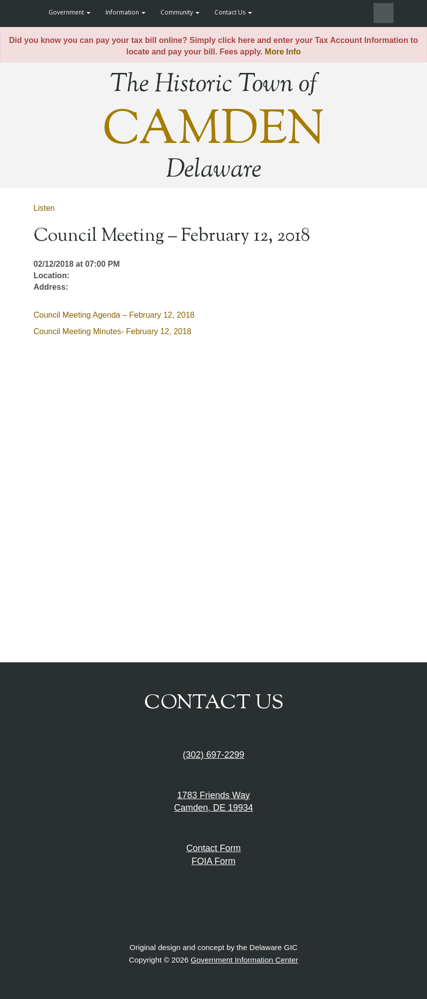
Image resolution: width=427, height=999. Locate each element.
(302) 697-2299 (213, 755)
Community (180, 12)
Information (126, 12)
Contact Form (213, 848)
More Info (283, 51)
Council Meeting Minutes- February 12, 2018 (113, 331)
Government (69, 12)
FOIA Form (214, 861)
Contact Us (233, 12)
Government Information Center (244, 960)
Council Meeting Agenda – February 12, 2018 (114, 315)
